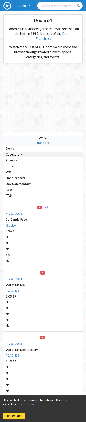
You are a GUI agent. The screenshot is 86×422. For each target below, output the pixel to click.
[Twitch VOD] (46, 207)
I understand (13, 416)
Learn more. (28, 404)
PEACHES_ (13, 290)
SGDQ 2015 (14, 213)
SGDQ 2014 (14, 279)
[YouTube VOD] (40, 207)
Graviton (12, 225)
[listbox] (24, 5)
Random (43, 142)
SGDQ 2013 (14, 344)
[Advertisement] (40, 97)
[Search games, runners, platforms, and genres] (60, 6)
